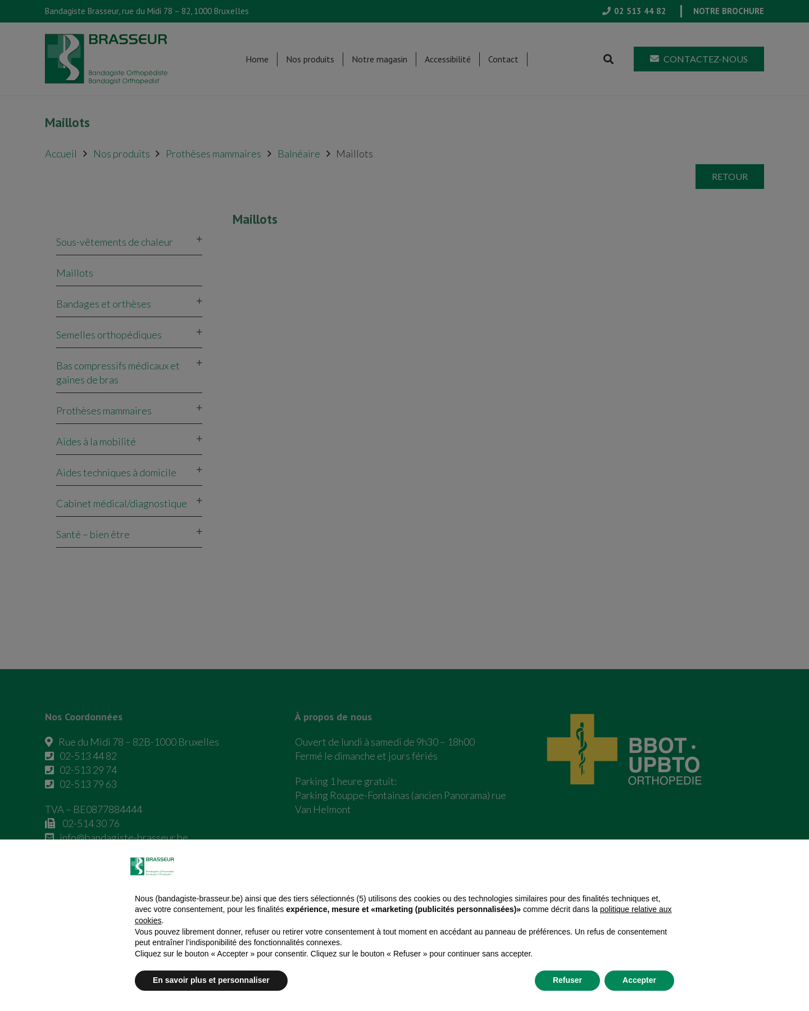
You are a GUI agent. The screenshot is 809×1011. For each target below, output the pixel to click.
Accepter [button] (639, 980)
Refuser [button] (567, 980)
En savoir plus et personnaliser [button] (211, 980)
